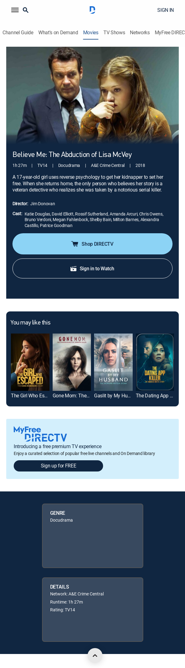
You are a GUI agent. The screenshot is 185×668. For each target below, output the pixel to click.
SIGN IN (165, 10)
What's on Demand (58, 32)
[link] (30, 362)
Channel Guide (17, 32)
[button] (15, 10)
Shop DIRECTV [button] (91, 243)
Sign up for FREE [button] (58, 465)
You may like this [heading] (30, 323)
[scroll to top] (95, 655)
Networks (139, 32)
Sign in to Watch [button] (92, 268)
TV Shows (114, 32)
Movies (90, 32)
